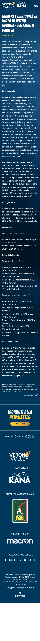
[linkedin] (16, 436)
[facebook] (21, 436)
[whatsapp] (33, 436)
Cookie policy (21, 588)
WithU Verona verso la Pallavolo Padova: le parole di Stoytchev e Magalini (18, 386)
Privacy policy (10, 588)
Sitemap (31, 588)
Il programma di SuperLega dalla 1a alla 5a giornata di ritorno (19, 390)
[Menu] (36, 5)
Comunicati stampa (30, 395)
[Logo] (8, 5)
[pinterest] (29, 436)
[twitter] (25, 436)
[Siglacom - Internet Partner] (20, 596)
